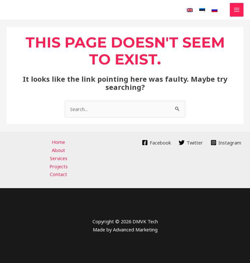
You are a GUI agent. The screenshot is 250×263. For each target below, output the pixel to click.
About (58, 150)
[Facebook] (156, 142)
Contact (58, 174)
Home (58, 142)
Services (58, 158)
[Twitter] (191, 142)
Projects (58, 166)
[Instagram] (226, 142)
